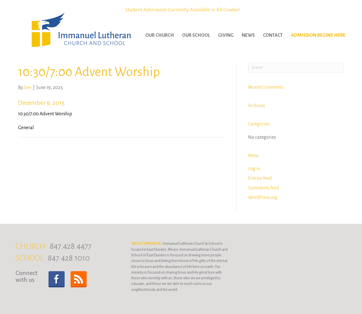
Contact (273, 35)
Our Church (159, 35)
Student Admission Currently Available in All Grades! (182, 9)
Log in (254, 168)
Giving (226, 35)
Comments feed (263, 187)
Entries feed (260, 178)
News (248, 35)
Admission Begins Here (318, 35)
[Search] (296, 68)
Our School (196, 35)
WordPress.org (262, 197)
